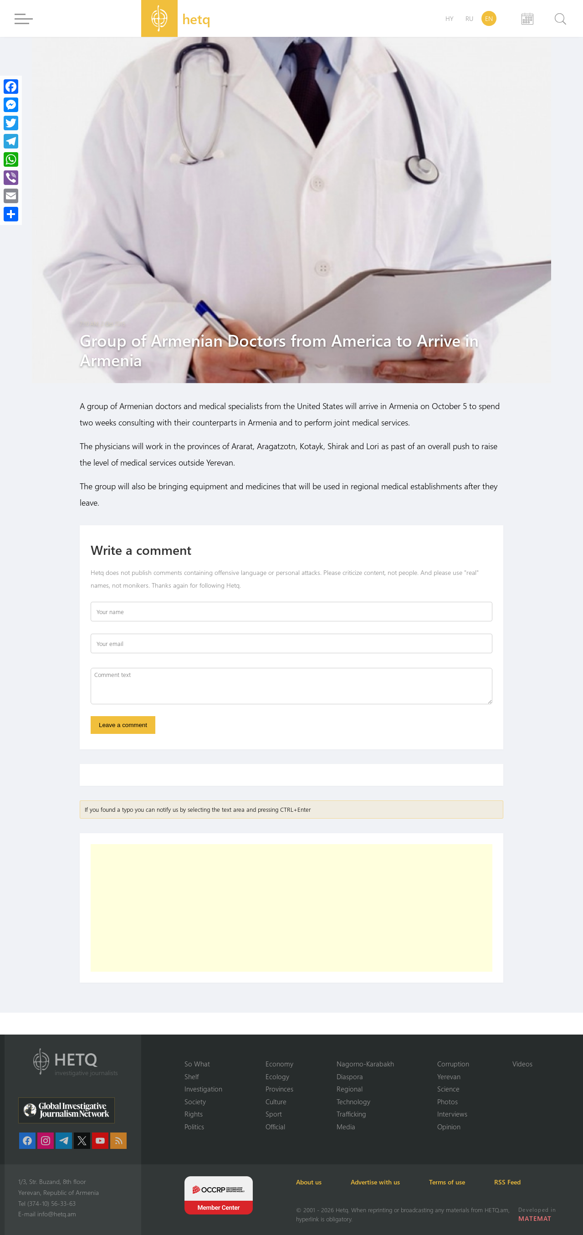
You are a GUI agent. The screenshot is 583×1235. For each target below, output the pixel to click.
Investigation (203, 1088)
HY (449, 18)
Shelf (191, 1076)
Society (195, 1101)
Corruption (453, 1063)
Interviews (452, 1113)
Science (448, 1088)
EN (489, 18)
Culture (276, 1101)
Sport (274, 1113)
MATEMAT (535, 1218)
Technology (353, 1101)
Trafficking (351, 1113)
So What (197, 1063)
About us (309, 1182)
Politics (194, 1126)
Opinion (448, 1126)
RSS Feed (507, 1182)
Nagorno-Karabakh (365, 1063)
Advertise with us (375, 1182)
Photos (447, 1101)
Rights (193, 1113)
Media (346, 1126)
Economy (279, 1063)
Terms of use (447, 1182)
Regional (350, 1088)
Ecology (277, 1076)
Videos (522, 1063)
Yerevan (448, 1076)
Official (275, 1126)
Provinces (279, 1088)
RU (469, 18)
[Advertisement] (291, 908)
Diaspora (350, 1076)
